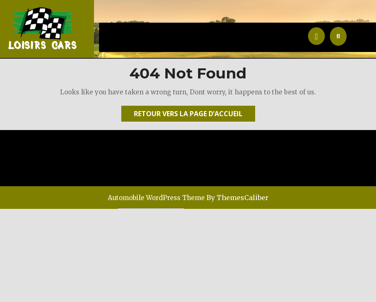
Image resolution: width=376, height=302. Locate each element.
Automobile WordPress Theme (156, 198)
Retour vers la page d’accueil (194, 115)
